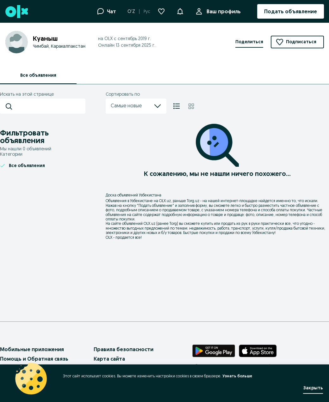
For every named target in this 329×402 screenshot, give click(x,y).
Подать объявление (155, 205)
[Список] (176, 106)
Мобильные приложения (32, 349)
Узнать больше (237, 376)
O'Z (131, 11)
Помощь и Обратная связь (34, 359)
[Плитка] (191, 106)
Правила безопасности (123, 349)
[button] (180, 11)
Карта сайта (109, 359)
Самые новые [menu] (136, 106)
